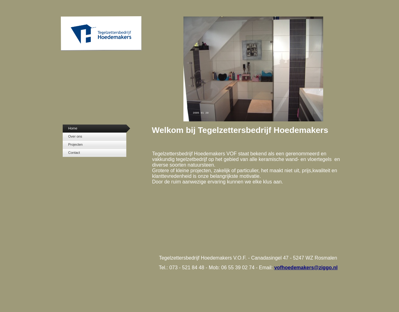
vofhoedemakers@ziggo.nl (306, 267)
